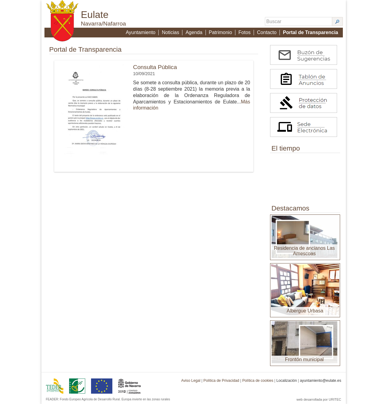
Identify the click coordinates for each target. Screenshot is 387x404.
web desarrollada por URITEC (319, 399)
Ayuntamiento (141, 32)
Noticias (170, 32)
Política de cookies (257, 380)
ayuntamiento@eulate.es (320, 380)
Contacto (266, 32)
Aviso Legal (190, 380)
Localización (286, 380)
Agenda (193, 32)
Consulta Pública (155, 67)
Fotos (244, 32)
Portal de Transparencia (310, 32)
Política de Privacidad (221, 380)
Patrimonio (220, 32)
